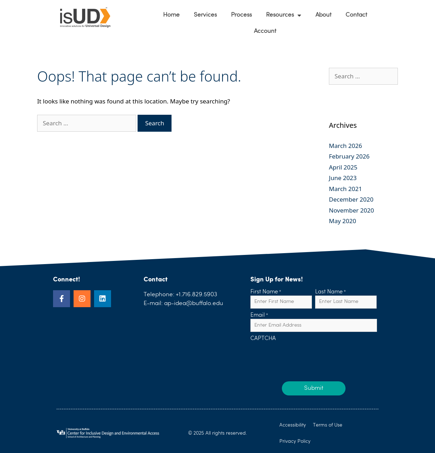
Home (171, 15)
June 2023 (343, 178)
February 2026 (349, 156)
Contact (356, 15)
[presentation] (304, 356)
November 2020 (351, 210)
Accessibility (292, 425)
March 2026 (345, 146)
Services (205, 15)
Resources (283, 15)
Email (259, 315)
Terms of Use (327, 425)
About (323, 15)
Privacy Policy (295, 441)
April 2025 (343, 167)
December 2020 (351, 199)
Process (241, 15)
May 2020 (342, 221)
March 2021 (345, 189)
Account (265, 31)
